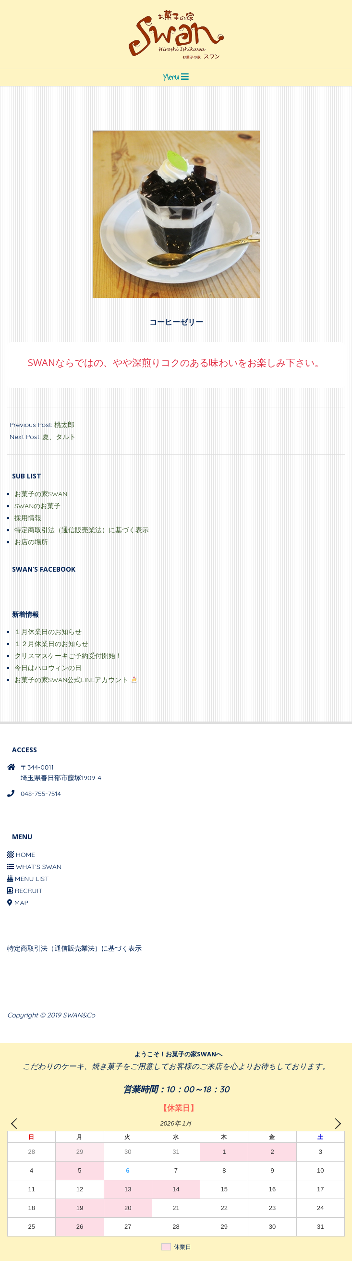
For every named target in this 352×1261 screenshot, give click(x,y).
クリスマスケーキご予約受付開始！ (68, 655)
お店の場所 (31, 542)
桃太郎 (64, 424)
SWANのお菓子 (37, 506)
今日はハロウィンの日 (48, 667)
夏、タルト (59, 436)
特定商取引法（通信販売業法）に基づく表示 (81, 530)
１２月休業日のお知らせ (51, 643)
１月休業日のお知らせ (48, 631)
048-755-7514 (41, 793)
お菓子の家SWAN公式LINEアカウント (75, 679)
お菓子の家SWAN (40, 494)
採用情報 (27, 518)
